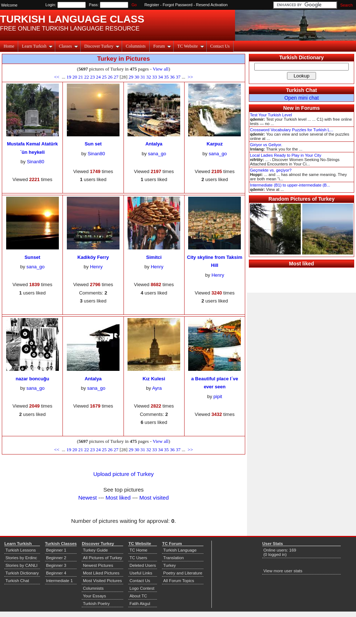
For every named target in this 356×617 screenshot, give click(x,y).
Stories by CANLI (21, 565)
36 (172, 77)
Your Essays (94, 596)
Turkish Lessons (20, 550)
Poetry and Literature (182, 573)
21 (80, 77)
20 (74, 77)
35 (166, 77)
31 (143, 77)
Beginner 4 (56, 573)
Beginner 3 (56, 565)
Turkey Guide (95, 550)
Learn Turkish (37, 46)
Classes (68, 46)
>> (189, 77)
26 (110, 77)
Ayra (157, 388)
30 (136, 77)
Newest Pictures (98, 565)
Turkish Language (180, 550)
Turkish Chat (301, 90)
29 (131, 77)
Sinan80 (35, 161)
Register (152, 5)
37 (178, 77)
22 (86, 77)
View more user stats (282, 571)
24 (98, 77)
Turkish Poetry (96, 603)
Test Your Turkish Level (271, 115)
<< (57, 77)
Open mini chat (301, 98)
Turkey (169, 565)
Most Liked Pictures (101, 573)
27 (116, 77)
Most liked (117, 497)
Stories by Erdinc (21, 558)
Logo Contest (141, 588)
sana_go (157, 153)
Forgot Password (178, 5)
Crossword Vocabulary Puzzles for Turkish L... (291, 130)
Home (9, 46)
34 (160, 77)
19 (68, 77)
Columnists (136, 46)
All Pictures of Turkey (102, 558)
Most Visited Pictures (102, 580)
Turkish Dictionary (301, 57)
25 (104, 77)
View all (161, 69)
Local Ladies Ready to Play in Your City (285, 155)
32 (148, 77)
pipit (218, 396)
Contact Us (220, 46)
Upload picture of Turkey (123, 474)
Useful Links (140, 573)
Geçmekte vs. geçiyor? (270, 170)
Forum (162, 46)
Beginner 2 (56, 558)
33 (154, 77)
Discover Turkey (102, 46)
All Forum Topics (178, 580)
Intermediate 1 (59, 580)
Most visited (154, 497)
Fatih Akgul (139, 603)
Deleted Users (142, 565)
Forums (310, 108)
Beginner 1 (56, 550)
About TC (138, 596)
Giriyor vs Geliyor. (266, 145)
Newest (87, 497)
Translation (173, 558)
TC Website (190, 46)
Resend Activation (212, 5)
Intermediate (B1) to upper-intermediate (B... (290, 185)
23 (92, 77)
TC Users (138, 558)
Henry (96, 266)
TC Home (138, 550)
